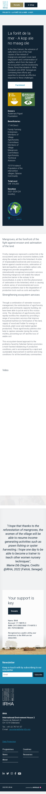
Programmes (8, 749)
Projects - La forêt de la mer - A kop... (23, 12)
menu (41, 5)
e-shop (31, 5)
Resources (27, 754)
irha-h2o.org (5, 5)
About (4, 760)
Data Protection (9, 741)
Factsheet (20, 85)
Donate (17, 5)
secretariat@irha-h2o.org (19, 729)
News (4, 754)
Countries (27, 749)
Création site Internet (33, 787)
